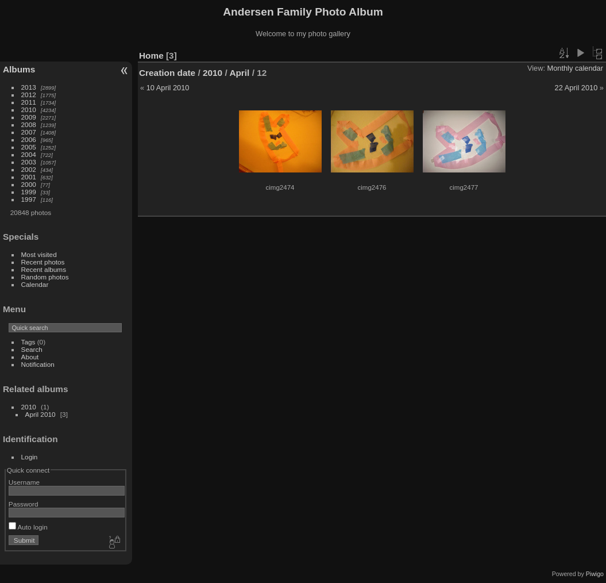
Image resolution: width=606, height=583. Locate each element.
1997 (28, 199)
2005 (28, 147)
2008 (28, 124)
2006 (28, 139)
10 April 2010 (168, 87)
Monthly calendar (575, 68)
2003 (28, 162)
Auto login (28, 527)
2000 (28, 184)
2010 (28, 109)
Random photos (45, 277)
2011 (28, 102)
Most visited (39, 254)
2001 (28, 177)
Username (24, 482)
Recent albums (43, 269)
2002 (28, 169)
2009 (28, 117)
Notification (38, 364)
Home (151, 55)
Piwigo (595, 573)
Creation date (167, 73)
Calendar (35, 284)
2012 (28, 94)
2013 (28, 87)
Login (29, 457)
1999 (28, 191)
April (239, 73)
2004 (28, 154)
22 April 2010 (576, 87)
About (30, 356)
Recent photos (43, 262)
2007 (28, 132)
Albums (19, 69)
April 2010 (40, 414)
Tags (28, 342)
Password (23, 504)
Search (32, 349)
